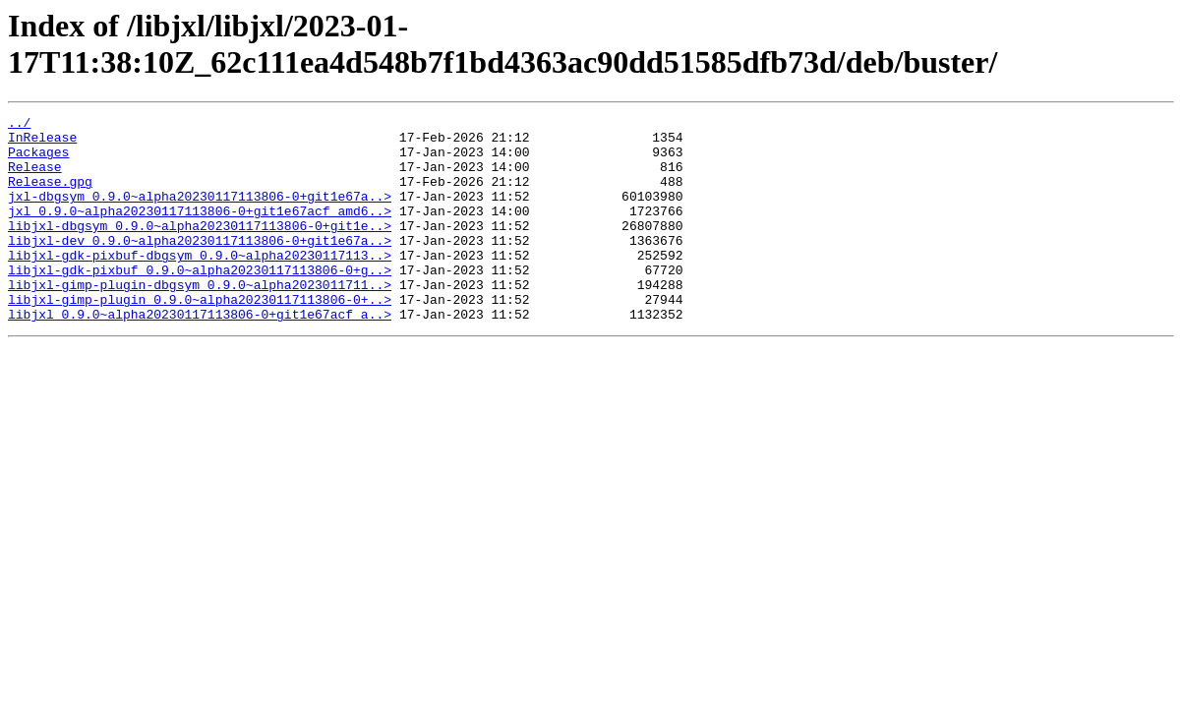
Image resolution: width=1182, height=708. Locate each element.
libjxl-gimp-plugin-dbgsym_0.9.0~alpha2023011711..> (199, 319)
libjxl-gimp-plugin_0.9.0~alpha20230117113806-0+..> (199, 337)
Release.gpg (50, 196)
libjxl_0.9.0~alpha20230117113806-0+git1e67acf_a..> (199, 355)
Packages (38, 160)
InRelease (42, 142)
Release (35, 178)
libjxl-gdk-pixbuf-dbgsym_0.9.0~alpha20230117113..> (199, 284)
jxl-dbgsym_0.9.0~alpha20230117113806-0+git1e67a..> (199, 213)
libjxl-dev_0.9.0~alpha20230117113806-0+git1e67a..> (199, 266)
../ (19, 125)
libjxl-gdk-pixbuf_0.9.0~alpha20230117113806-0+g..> (199, 302)
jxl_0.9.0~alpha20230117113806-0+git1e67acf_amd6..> (199, 231)
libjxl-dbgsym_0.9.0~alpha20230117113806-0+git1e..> (199, 249)
